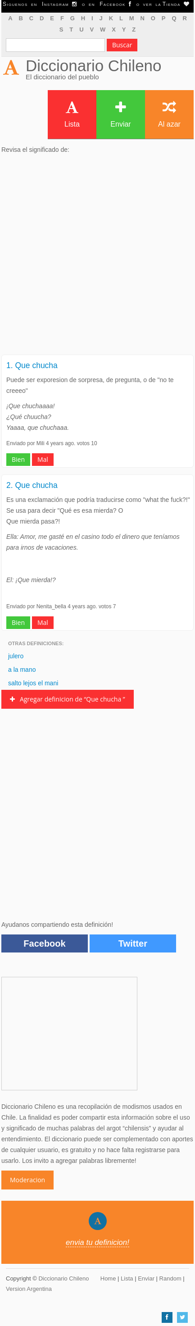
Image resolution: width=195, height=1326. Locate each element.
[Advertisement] (97, 257)
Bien (18, 459)
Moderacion (27, 1180)
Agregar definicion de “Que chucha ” (67, 699)
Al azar (169, 114)
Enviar (120, 114)
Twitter (132, 943)
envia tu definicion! (97, 1242)
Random (170, 1278)
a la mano (22, 669)
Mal (42, 459)
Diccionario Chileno (94, 65)
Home (108, 1278)
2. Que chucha (32, 485)
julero (15, 656)
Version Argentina (29, 1288)
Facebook (44, 943)
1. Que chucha (32, 365)
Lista (72, 114)
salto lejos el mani (33, 683)
